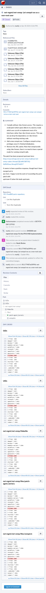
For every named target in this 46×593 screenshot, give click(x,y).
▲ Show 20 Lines (14, 375)
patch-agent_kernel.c (16, 315)
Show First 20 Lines (14, 336)
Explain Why (25, 254)
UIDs (7, 303)
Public (17, 19)
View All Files (23, 86)
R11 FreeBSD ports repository (14, 194)
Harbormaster (11, 221)
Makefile (10, 309)
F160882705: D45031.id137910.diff (16, 42)
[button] (44, 2)
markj (17, 26)
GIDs (7, 300)
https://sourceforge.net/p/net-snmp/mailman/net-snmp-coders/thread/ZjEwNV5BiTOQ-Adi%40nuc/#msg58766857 (21, 161)
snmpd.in (12, 318)
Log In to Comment (12, 587)
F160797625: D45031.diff (17, 48)
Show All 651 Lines (27, 375)
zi (7, 106)
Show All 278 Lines (28, 336)
